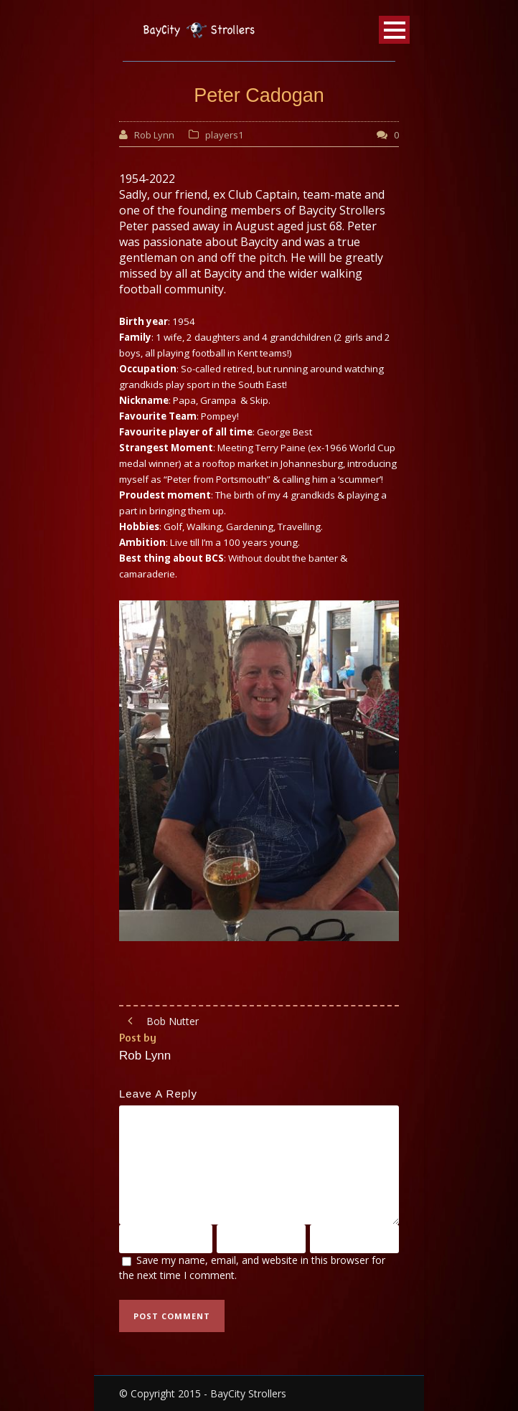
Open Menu (394, 30)
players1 (224, 134)
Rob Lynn (154, 134)
